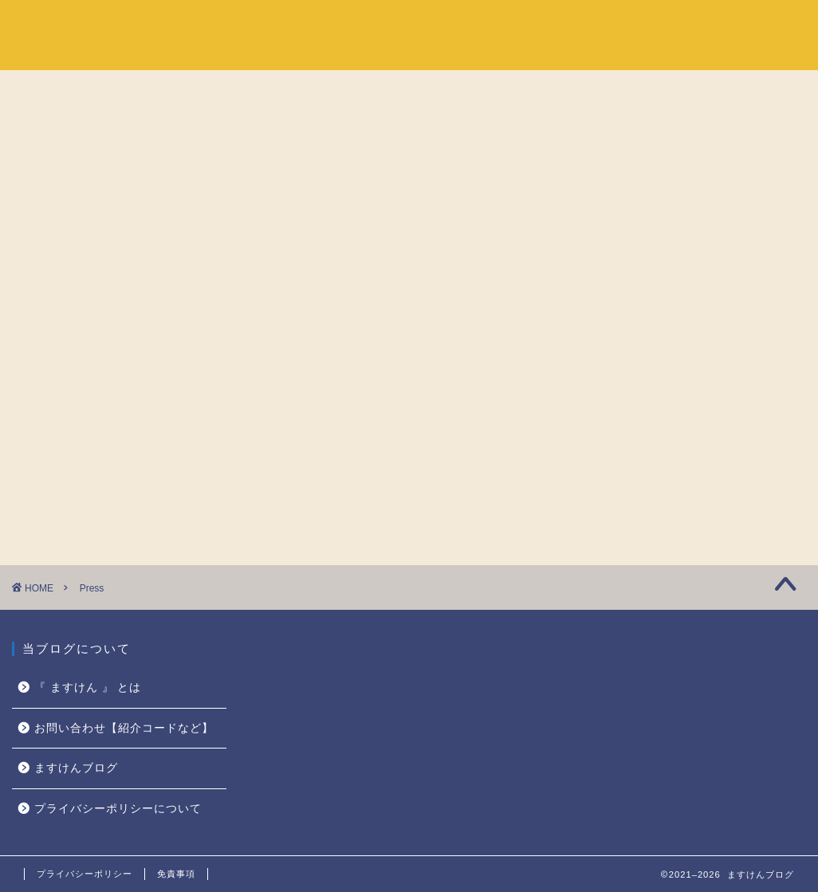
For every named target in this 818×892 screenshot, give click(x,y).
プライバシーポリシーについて (118, 809)
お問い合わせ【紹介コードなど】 (124, 728)
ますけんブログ (76, 768)
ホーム (595, 25)
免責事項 (176, 873)
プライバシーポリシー (84, 873)
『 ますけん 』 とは (696, 25)
